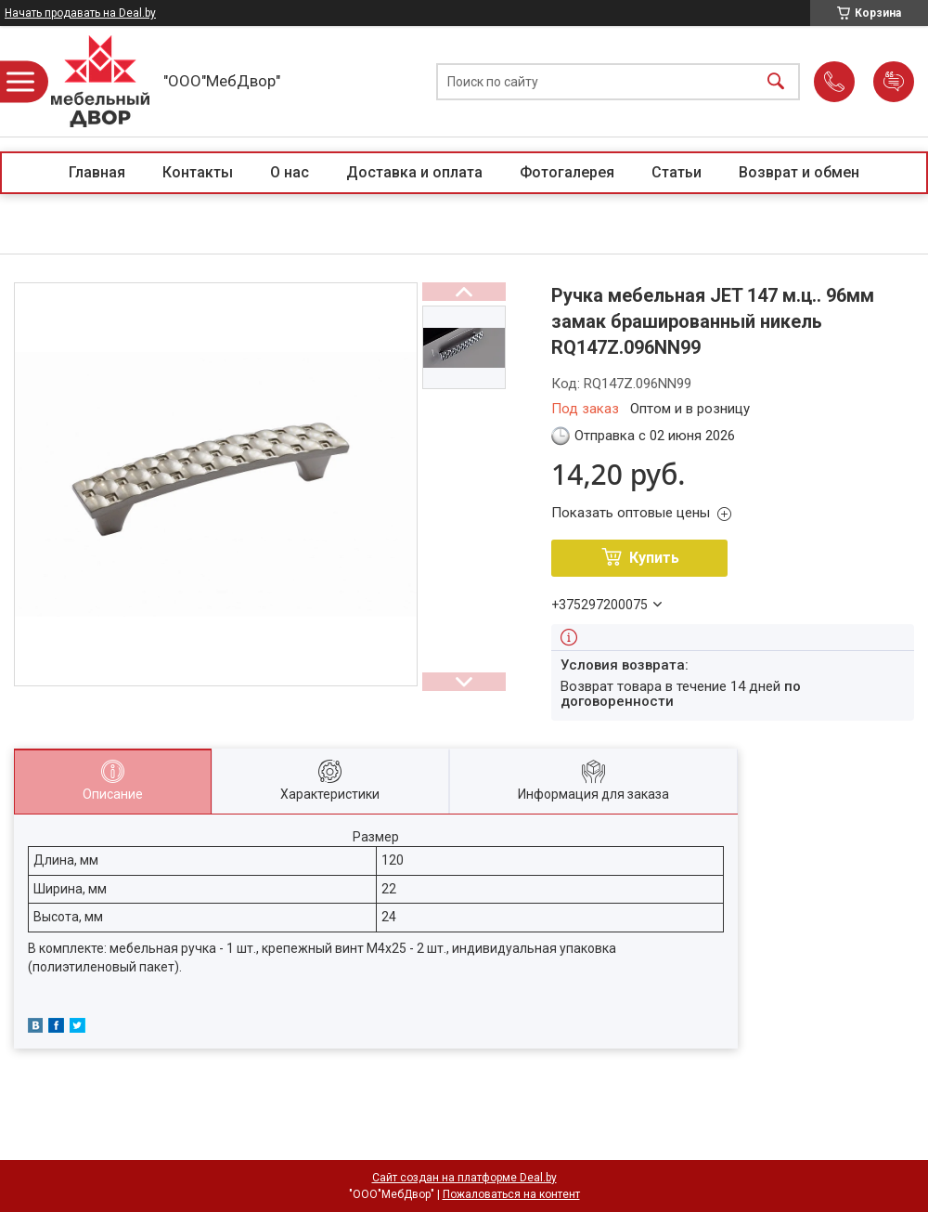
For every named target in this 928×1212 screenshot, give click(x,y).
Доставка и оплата (414, 172)
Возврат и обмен (799, 172)
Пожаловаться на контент (511, 1194)
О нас (289, 172)
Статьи (676, 172)
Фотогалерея (567, 172)
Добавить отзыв (893, 81)
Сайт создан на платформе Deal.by (464, 1177)
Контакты (197, 172)
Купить (654, 558)
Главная (97, 172)
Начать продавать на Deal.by (80, 13)
